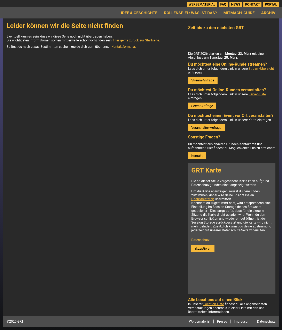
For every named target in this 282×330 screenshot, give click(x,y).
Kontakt (252, 4)
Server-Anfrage (202, 106)
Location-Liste (213, 304)
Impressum (242, 321)
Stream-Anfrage (202, 80)
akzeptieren (203, 248)
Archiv (268, 12)
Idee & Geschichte (139, 12)
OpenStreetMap (202, 199)
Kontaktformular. (123, 47)
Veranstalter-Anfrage (206, 128)
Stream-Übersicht (261, 69)
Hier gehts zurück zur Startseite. (136, 40)
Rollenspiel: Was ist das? (190, 12)
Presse (222, 321)
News (235, 4)
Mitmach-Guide (239, 12)
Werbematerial (202, 4)
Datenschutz (200, 240)
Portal (271, 4)
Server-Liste (257, 94)
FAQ (223, 4)
